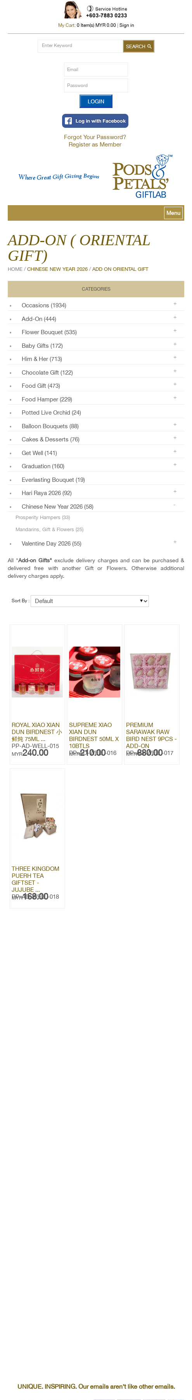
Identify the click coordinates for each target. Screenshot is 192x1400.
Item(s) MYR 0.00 (96, 25)
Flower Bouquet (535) (49, 332)
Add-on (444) (39, 319)
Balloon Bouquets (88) (50, 426)
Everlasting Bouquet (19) (53, 479)
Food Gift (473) (41, 385)
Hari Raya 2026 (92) (47, 493)
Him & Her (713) (42, 359)
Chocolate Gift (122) (47, 372)
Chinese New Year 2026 (57, 269)
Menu (173, 213)
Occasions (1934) (44, 305)
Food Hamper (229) (47, 399)
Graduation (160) (43, 466)
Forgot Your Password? (95, 137)
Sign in (126, 25)
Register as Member (95, 144)
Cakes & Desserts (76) (51, 439)
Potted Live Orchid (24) (51, 412)
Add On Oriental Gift (120, 269)
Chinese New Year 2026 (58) (57, 506)
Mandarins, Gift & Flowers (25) (49, 529)
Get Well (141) (39, 453)
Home (15, 269)
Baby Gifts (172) (42, 345)
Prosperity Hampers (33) (43, 517)
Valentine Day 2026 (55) (51, 543)
